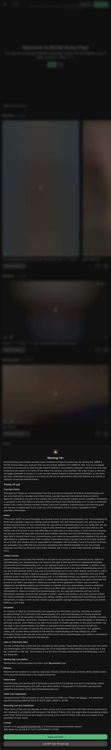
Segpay (83, 697)
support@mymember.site (29, 726)
